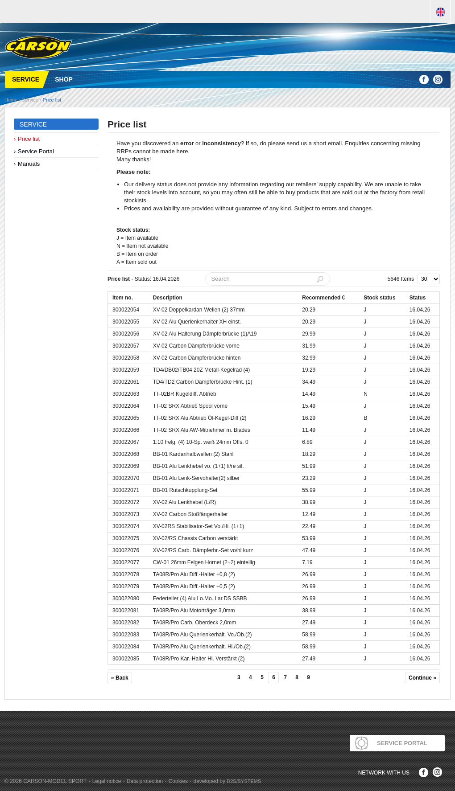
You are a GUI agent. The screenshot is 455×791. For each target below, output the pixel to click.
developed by (227, 781)
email (335, 143)
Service (30, 99)
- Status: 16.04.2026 (143, 279)
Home (10, 99)
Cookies (178, 781)
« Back (119, 678)
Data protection (145, 781)
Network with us (384, 773)
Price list (52, 99)
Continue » (422, 678)
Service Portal (36, 151)
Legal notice (106, 781)
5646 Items (401, 279)
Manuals (29, 163)
